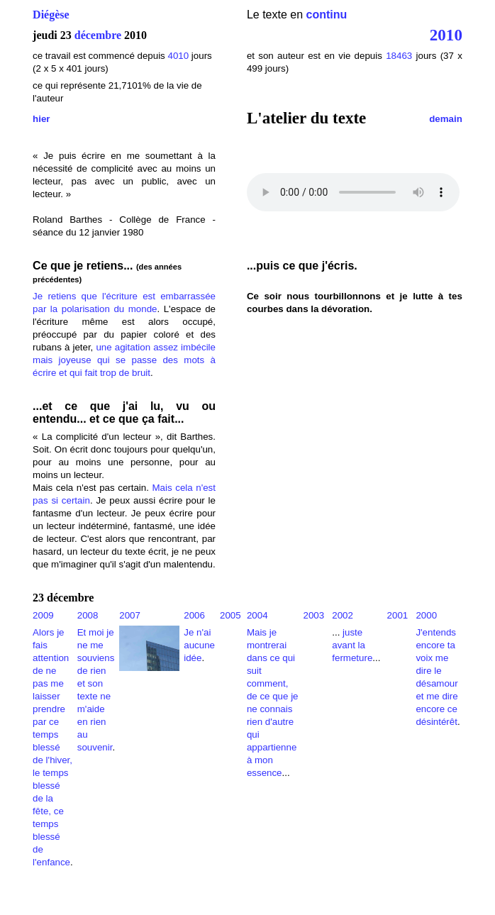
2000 (426, 615)
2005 (230, 615)
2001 (397, 615)
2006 (194, 615)
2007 (129, 615)
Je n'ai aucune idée (199, 645)
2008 (88, 615)
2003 (313, 615)
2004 (257, 615)
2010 (446, 35)
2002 (342, 615)
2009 (43, 615)
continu (326, 15)
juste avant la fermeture (352, 645)
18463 (399, 55)
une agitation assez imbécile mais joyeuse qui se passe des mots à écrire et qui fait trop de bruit (124, 360)
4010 (178, 55)
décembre (97, 35)
